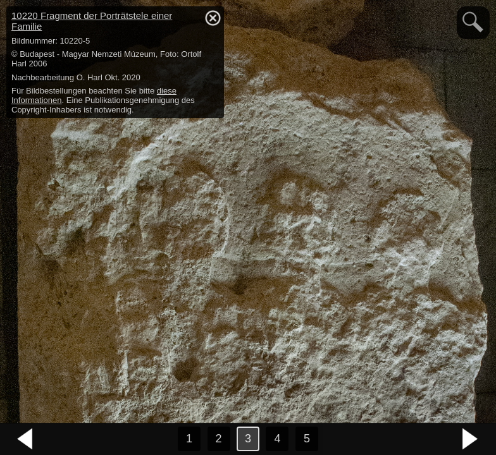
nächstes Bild (470, 439)
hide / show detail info (212, 17)
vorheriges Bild (25, 439)
